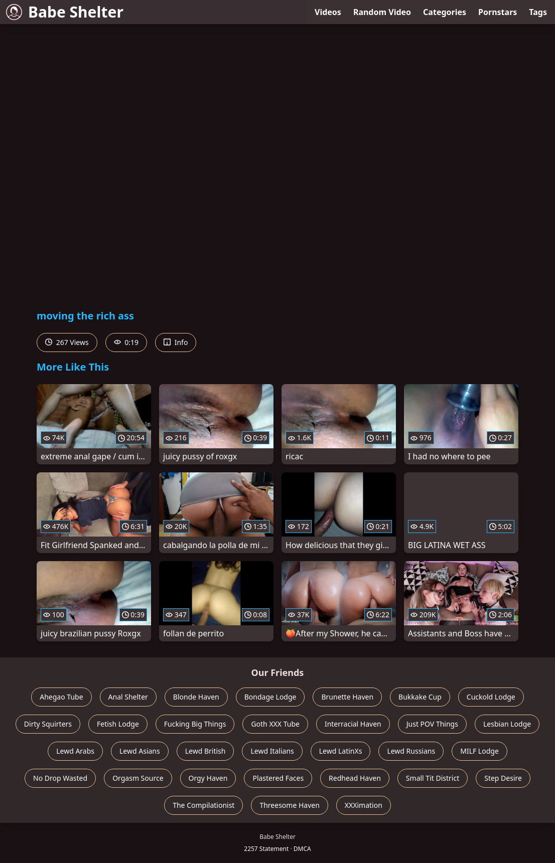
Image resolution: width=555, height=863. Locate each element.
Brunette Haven (347, 697)
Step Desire (503, 778)
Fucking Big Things (195, 724)
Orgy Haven (208, 778)
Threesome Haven (289, 805)
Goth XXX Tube (275, 724)
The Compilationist (203, 805)
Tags (538, 12)
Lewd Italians (272, 751)
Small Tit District (432, 778)
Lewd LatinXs (340, 751)
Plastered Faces (278, 778)
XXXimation (363, 805)
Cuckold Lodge (491, 697)
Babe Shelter (64, 12)
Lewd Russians (411, 751)
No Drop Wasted (60, 778)
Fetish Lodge (118, 724)
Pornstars (497, 12)
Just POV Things (432, 724)
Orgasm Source (137, 778)
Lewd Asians (139, 751)
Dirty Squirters (48, 724)
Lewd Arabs (75, 751)
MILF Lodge (479, 751)
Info (176, 342)
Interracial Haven (353, 724)
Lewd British (205, 751)
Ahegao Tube (61, 697)
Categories (444, 12)
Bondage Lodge (270, 697)
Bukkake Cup (420, 697)
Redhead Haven (355, 778)
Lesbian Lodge (507, 724)
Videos (328, 12)
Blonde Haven (196, 697)
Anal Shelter (128, 697)
